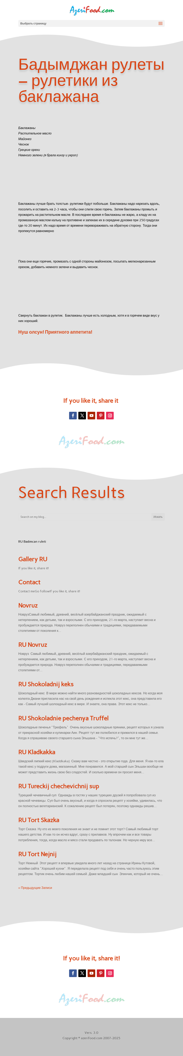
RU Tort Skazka (38, 820)
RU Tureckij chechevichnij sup (58, 786)
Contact (29, 582)
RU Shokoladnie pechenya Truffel (63, 718)
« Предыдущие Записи (35, 888)
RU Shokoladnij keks (46, 684)
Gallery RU (32, 559)
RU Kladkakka (36, 752)
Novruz (28, 605)
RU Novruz (32, 644)
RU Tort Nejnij (37, 854)
